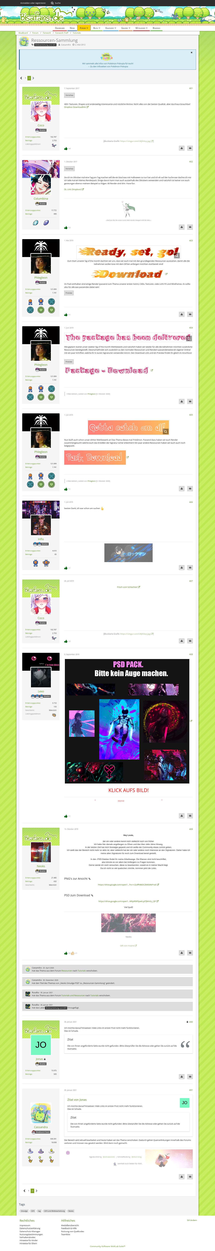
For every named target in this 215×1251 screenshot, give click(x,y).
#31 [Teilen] (191, 1090)
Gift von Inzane (127, 945)
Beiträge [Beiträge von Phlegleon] (28, 293)
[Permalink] (89, 878)
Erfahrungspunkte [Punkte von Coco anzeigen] (32, 137)
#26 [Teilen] (191, 502)
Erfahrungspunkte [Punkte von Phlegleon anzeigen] (32, 289)
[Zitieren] (190, 148)
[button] (191, 52)
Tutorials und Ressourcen (73, 995)
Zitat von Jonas (77, 1099)
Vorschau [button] (69, 95)
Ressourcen (66, 970)
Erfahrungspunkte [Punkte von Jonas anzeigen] (32, 1070)
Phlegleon (92, 394)
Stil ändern (192, 1220)
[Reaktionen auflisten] (67, 148)
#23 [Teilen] (191, 240)
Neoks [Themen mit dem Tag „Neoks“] (70, 1211)
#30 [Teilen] (191, 1021)
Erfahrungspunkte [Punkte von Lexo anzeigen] (32, 703)
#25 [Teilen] (191, 414)
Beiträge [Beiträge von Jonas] (28, 1074)
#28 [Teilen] (191, 654)
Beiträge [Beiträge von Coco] (28, 140)
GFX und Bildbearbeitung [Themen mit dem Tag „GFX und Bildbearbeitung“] (54, 1211)
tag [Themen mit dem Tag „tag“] (39, 1211)
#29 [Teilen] (191, 829)
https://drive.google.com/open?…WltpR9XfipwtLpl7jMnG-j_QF (127, 901)
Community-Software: (107, 1246)
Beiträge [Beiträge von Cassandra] (28, 1142)
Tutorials (82, 970)
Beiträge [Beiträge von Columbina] (28, 214)
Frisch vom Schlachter (127, 587)
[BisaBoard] (107, 16)
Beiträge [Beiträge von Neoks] (28, 881)
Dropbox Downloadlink (75, 107)
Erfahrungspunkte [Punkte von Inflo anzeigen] (32, 551)
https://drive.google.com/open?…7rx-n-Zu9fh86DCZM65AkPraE (127, 884)
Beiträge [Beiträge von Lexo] (28, 706)
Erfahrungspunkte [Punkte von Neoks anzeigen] (32, 878)
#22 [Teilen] (191, 161)
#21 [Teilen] (191, 88)
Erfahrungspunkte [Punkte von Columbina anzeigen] (32, 210)
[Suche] (55, 3)
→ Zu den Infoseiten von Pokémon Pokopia (108, 66)
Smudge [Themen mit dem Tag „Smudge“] (24, 1211)
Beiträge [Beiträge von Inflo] (28, 554)
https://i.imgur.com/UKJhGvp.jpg (135, 141)
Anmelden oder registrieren (33, 3)
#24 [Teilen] (191, 327)
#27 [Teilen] (191, 581)
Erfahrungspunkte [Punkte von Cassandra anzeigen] (32, 1139)
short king (137, 1157)
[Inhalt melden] (181, 148)
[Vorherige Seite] (21, 78)
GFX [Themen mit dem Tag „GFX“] (32, 1211)
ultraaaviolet (110, 1157)
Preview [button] (69, 293)
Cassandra (66, 44)
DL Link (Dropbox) (72, 189)
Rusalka (35, 992)
